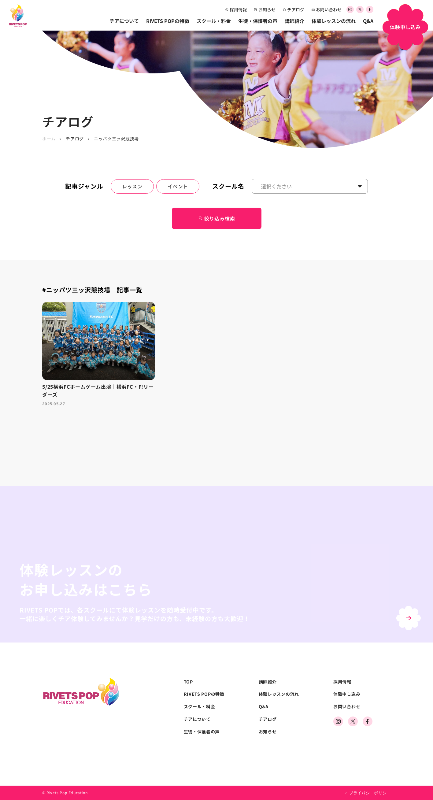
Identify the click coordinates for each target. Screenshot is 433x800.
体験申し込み (346, 694)
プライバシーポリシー (370, 793)
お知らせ (265, 9)
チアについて (124, 20)
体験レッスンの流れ (334, 20)
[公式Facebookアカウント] (369, 9)
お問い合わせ (327, 9)
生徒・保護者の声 (257, 20)
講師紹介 (294, 20)
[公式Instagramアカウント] (350, 9)
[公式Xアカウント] (360, 9)
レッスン (132, 186)
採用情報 (236, 9)
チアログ (293, 9)
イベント (178, 186)
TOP (188, 681)
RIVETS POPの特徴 (167, 20)
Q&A (368, 20)
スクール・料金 (214, 20)
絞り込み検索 (216, 218)
